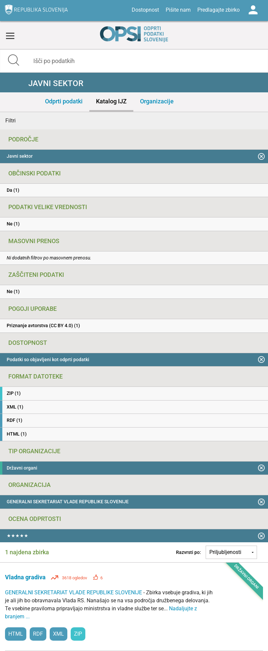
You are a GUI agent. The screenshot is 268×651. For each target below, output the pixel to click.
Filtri (10, 120)
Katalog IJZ (111, 101)
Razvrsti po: (188, 552)
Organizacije (157, 101)
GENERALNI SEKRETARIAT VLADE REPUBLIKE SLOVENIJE (74, 592)
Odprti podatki (64, 101)
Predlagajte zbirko (218, 10)
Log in (253, 10)
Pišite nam (178, 10)
